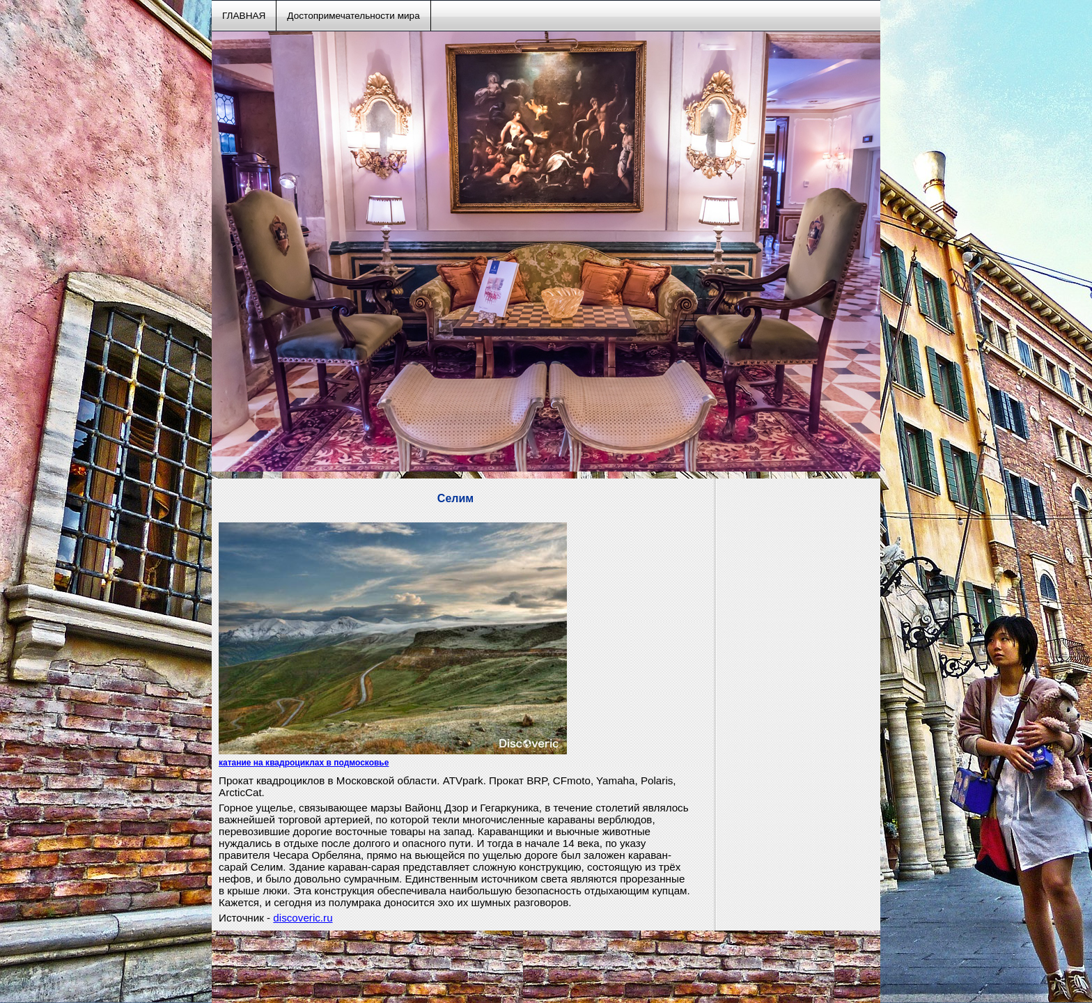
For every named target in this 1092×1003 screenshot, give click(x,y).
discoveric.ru (302, 918)
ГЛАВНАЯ (243, 15)
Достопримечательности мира (353, 15)
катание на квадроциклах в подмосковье (304, 763)
